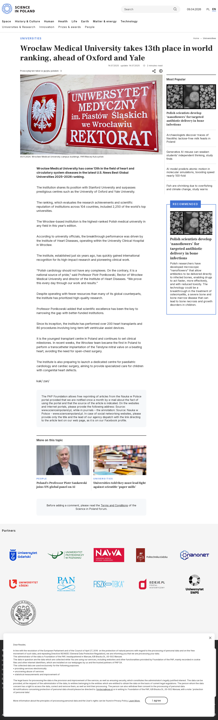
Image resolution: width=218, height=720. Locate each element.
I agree (156, 700)
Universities (31, 38)
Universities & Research (18, 27)
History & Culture (27, 21)
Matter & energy (105, 21)
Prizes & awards (69, 27)
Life (74, 21)
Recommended (185, 204)
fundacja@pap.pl (104, 689)
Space (6, 21)
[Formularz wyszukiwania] (150, 9)
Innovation (46, 27)
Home (196, 38)
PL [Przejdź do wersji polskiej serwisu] (208, 9)
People (90, 27)
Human (49, 21)
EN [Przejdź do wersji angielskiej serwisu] (214, 9)
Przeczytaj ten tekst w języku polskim (39, 70)
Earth (85, 21)
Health (63, 21)
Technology (129, 21)
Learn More (134, 700)
